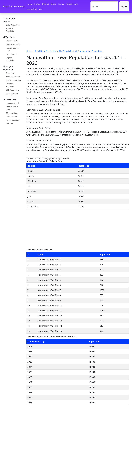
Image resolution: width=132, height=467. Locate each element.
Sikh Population (12, 90)
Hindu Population (13, 76)
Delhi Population (13, 25)
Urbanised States (13, 54)
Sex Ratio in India (13, 103)
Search (124, 6)
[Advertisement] (77, 32)
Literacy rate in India (12, 108)
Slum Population (12, 120)
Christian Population (10, 85)
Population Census (14, 6)
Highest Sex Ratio (13, 44)
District (45, 4)
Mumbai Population (10, 29)
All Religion (10, 73)
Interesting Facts (34, 9)
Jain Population (12, 93)
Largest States (12, 40)
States (37, 4)
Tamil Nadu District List (45, 51)
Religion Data (72, 4)
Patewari (9, 124)
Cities (53, 4)
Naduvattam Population (90, 51)
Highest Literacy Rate (12, 49)
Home (29, 4)
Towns (61, 4)
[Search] (104, 6)
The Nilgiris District (68, 51)
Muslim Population (13, 80)
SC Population (11, 113)
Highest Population (10, 59)
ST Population (11, 116)
